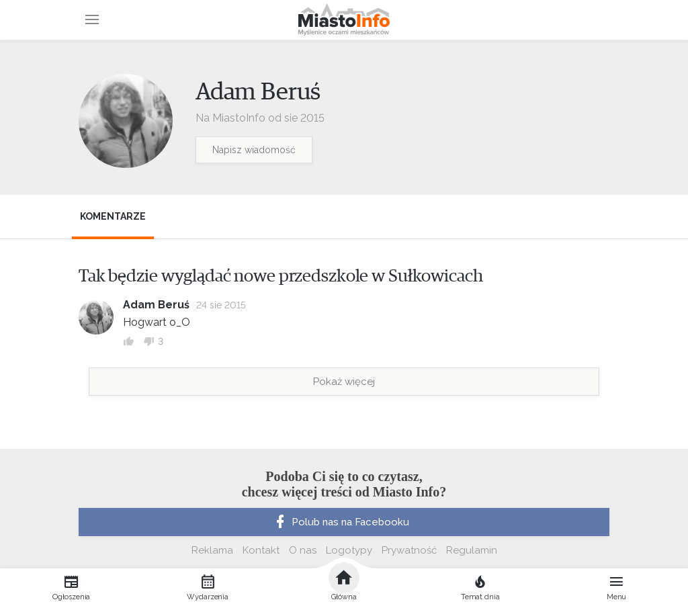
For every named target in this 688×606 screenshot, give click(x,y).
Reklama (212, 550)
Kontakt (261, 550)
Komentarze (113, 216)
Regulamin (471, 550)
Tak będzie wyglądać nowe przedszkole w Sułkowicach (281, 276)
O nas (302, 550)
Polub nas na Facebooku (340, 522)
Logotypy (349, 550)
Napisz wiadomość (254, 149)
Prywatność (409, 550)
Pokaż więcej (344, 382)
